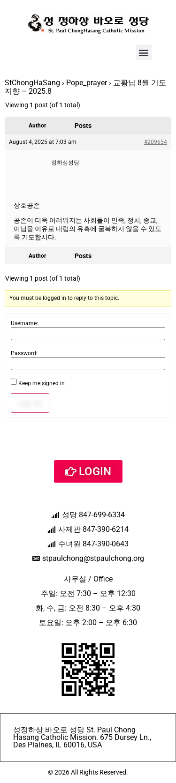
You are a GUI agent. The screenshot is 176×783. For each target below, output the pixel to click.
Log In (30, 403)
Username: (24, 323)
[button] (144, 52)
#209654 (155, 142)
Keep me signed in (41, 383)
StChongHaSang (32, 82)
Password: (24, 353)
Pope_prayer (86, 82)
